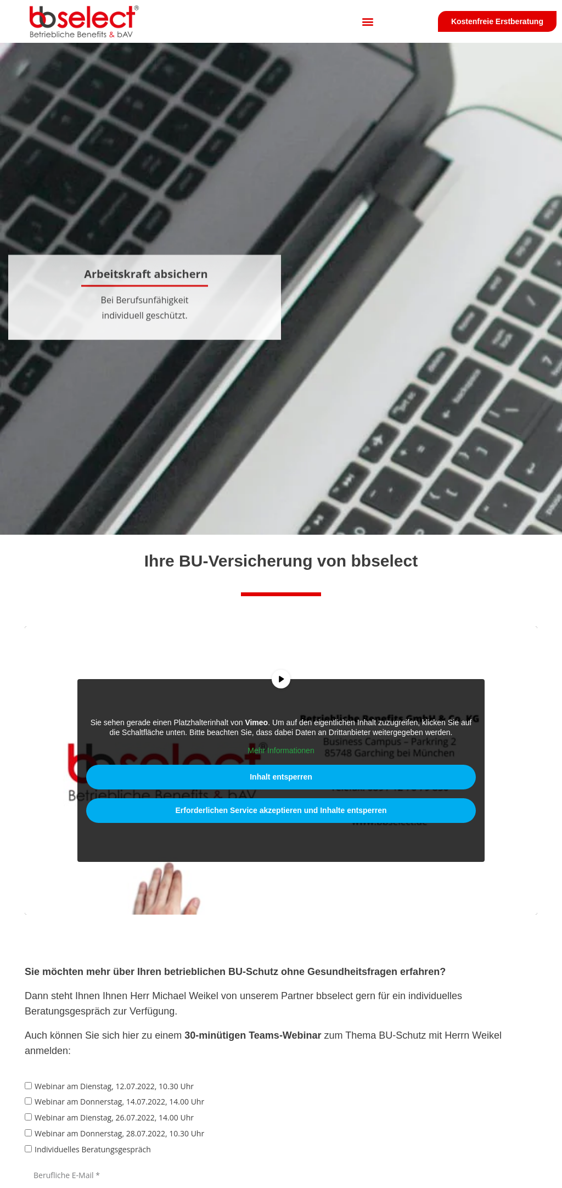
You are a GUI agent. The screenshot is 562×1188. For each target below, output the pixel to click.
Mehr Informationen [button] (281, 750)
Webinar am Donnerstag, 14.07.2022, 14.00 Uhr (119, 1102)
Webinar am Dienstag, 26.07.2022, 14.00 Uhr (114, 1117)
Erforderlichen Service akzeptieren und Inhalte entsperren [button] (280, 810)
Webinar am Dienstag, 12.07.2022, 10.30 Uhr (114, 1086)
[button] (367, 22)
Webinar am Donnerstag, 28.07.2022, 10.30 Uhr (119, 1133)
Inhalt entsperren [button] (281, 776)
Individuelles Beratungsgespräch (93, 1149)
